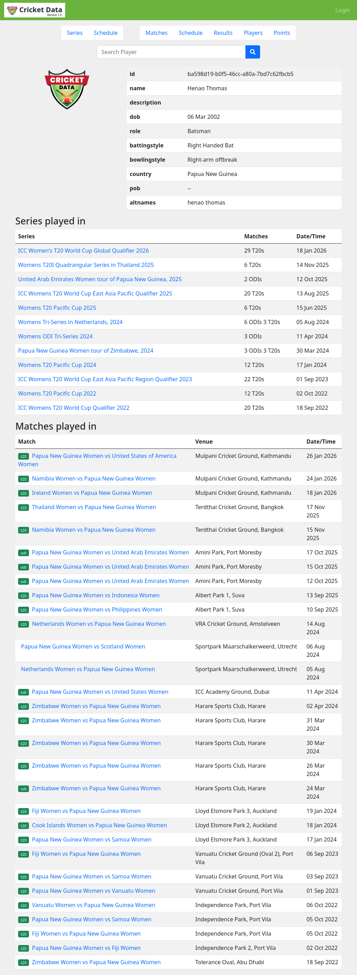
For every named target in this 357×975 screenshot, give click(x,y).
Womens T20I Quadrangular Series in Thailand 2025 (86, 265)
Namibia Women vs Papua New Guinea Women (86, 478)
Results (223, 33)
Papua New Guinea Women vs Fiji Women (79, 948)
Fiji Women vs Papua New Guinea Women (79, 811)
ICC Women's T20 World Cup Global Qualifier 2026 (83, 250)
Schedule (105, 33)
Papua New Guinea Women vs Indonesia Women (89, 595)
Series (75, 33)
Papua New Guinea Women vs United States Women (93, 692)
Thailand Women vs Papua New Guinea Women (87, 507)
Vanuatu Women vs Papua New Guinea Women (86, 905)
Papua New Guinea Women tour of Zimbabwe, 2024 (85, 350)
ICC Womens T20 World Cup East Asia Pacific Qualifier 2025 (95, 293)
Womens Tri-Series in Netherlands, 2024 (70, 322)
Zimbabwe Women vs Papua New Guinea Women (89, 706)
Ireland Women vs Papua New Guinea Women (85, 493)
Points (282, 33)
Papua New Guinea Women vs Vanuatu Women (86, 891)
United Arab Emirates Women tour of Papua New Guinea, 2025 (100, 279)
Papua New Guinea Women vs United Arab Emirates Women (103, 552)
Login (342, 10)
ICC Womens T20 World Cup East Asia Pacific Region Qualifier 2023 (105, 379)
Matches (156, 33)
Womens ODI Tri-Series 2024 (55, 336)
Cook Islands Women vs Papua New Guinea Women (92, 825)
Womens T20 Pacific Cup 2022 (57, 393)
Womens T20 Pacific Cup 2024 (57, 365)
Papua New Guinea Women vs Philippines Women (90, 609)
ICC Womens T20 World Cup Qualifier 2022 (73, 408)
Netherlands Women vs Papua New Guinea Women (92, 624)
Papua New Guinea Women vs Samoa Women (84, 839)
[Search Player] (171, 52)
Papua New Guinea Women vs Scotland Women (81, 646)
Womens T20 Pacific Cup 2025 (57, 308)
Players (253, 33)
